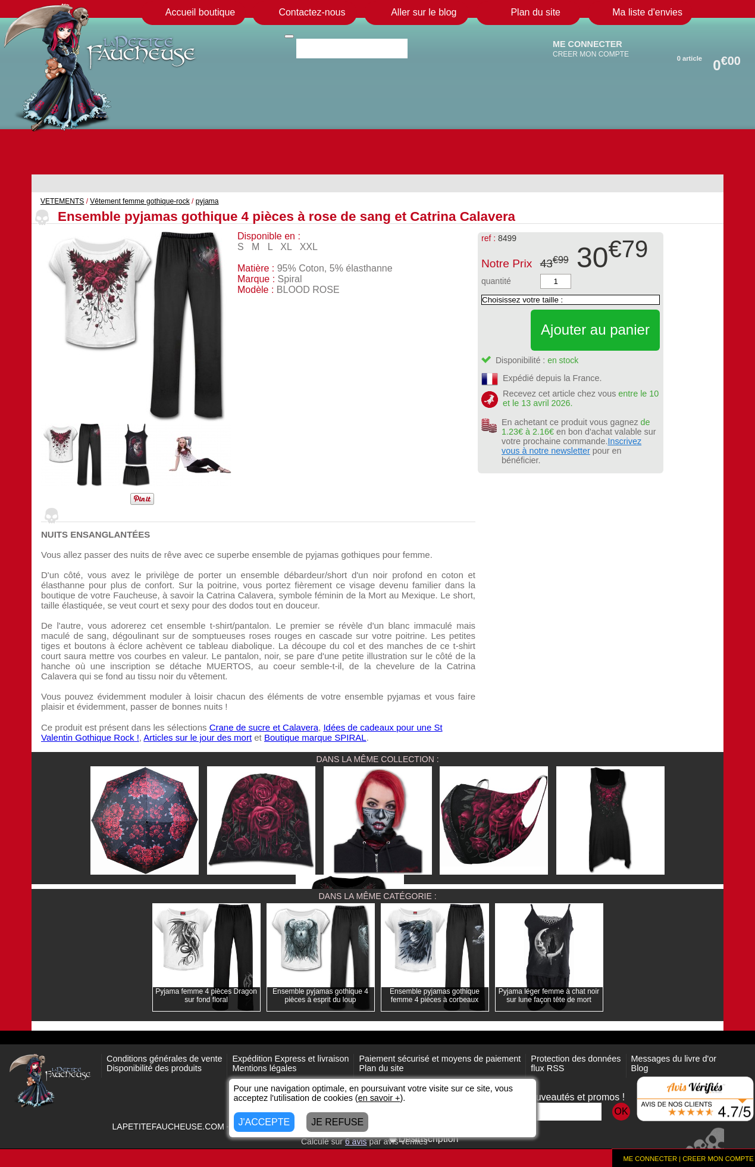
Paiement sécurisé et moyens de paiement (440, 1058)
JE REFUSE (337, 1122)
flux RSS (547, 1068)
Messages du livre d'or (674, 1058)
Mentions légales (264, 1068)
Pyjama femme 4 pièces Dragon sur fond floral (206, 995)
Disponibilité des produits (154, 1068)
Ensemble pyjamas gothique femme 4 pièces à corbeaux (435, 995)
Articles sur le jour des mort (197, 737)
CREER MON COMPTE (591, 54)
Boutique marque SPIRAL (315, 737)
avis (356, 1141)
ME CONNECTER (587, 44)
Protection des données (576, 1058)
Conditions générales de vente (164, 1058)
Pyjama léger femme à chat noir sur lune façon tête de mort (549, 995)
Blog (640, 1068)
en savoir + (379, 1098)
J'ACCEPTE (264, 1122)
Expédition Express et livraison (290, 1058)
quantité (496, 281)
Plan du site (381, 1068)
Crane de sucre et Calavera (263, 727)
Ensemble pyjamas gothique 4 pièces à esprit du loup (320, 995)
